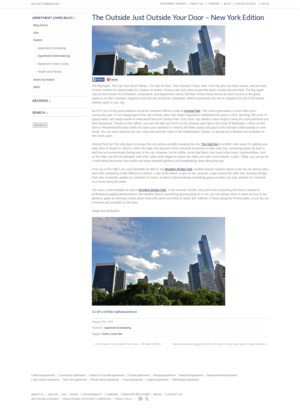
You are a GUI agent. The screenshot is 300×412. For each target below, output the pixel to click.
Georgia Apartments (164, 375)
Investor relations (136, 394)
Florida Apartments (139, 375)
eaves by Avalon (44, 79)
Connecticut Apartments (72, 375)
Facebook (98, 79)
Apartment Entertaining (117, 327)
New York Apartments (75, 379)
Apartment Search (173, 3)
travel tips (116, 333)
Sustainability (92, 394)
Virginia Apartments (158, 379)
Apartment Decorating (52, 48)
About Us (196, 3)
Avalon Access (245, 3)
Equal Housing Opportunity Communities (87, 399)
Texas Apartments (133, 379)
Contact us (174, 394)
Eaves (74, 394)
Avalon (106, 333)
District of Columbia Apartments (107, 375)
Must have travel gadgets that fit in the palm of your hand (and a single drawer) (219, 344)
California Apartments (43, 375)
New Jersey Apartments (46, 379)
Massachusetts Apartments (222, 375)
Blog (227, 3)
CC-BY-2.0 (99, 311)
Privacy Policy (123, 399)
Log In (264, 3)
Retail (158, 394)
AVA (36, 32)
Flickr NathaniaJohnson (122, 311)
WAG (36, 87)
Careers (214, 3)
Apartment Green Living (53, 63)
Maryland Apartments (191, 375)
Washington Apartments (185, 379)
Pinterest (112, 79)
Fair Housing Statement (45, 399)
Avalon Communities (45, 3)
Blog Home (40, 25)
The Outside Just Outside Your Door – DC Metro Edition (128, 344)
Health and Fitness (50, 71)
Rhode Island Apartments (105, 379)
